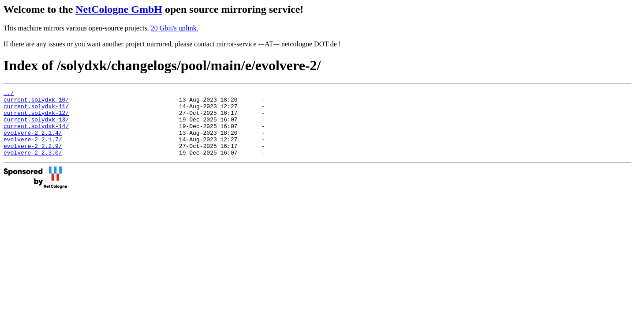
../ (9, 94)
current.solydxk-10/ (36, 102)
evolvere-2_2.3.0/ (33, 166)
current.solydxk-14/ (36, 134)
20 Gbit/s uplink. (174, 28)
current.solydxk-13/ (36, 126)
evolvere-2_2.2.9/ (33, 158)
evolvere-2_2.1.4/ (33, 142)
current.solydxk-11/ (36, 110)
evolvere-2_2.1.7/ (33, 150)
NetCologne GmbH (118, 9)
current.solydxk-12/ (36, 118)
